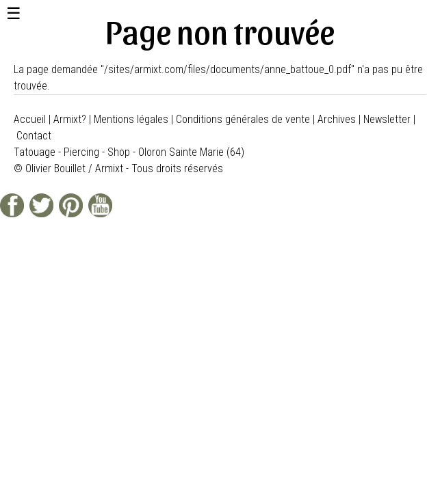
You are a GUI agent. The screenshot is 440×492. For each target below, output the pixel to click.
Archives (337, 119)
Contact (33, 135)
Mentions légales (131, 119)
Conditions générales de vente (243, 119)
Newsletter (387, 119)
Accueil (30, 119)
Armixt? (69, 119)
